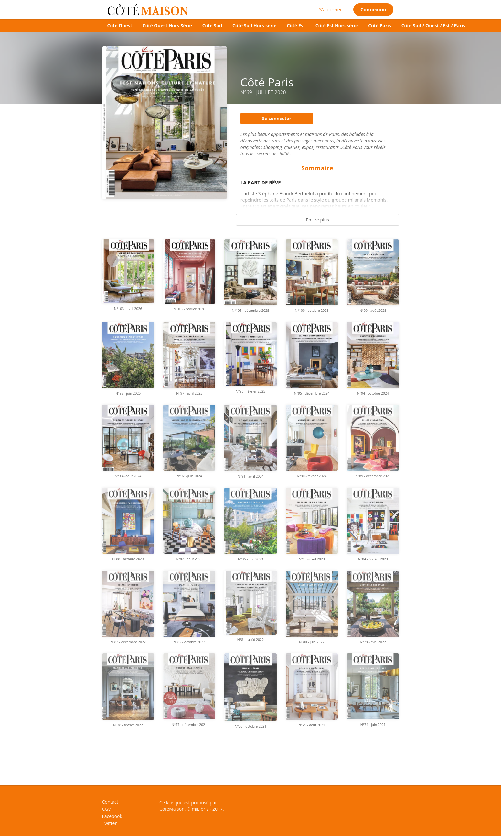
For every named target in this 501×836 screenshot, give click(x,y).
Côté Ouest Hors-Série (167, 25)
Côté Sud (212, 25)
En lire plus (317, 220)
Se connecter (276, 118)
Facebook (112, 816)
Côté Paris (379, 25)
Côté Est (296, 25)
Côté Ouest (119, 25)
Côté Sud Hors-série (254, 25)
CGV (106, 809)
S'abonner (330, 9)
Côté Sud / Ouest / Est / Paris (433, 25)
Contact (110, 802)
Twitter (109, 823)
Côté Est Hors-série (336, 25)
